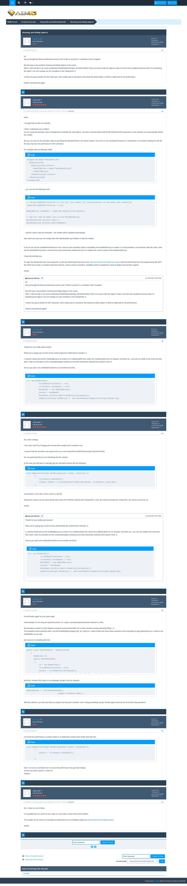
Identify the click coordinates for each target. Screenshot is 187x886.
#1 (162, 50)
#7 (162, 802)
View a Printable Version (34, 856)
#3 (162, 341)
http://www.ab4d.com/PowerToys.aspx (104, 262)
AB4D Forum (12, 22)
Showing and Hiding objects (82, 22)
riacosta (36, 39)
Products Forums (29, 22)
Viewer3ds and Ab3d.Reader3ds (53, 22)
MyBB (157, 881)
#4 (162, 433)
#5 (162, 610)
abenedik (71, 111)
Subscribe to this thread (34, 859)
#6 (162, 731)
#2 (162, 111)
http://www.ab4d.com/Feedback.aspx (98, 820)
